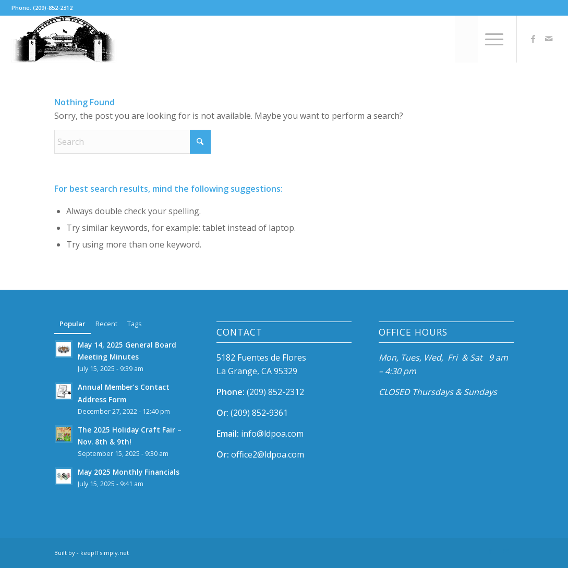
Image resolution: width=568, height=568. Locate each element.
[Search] (466, 39)
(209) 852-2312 (275, 392)
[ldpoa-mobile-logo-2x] (64, 39)
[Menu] (490, 39)
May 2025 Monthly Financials (128, 472)
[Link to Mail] (549, 38)
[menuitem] (466, 39)
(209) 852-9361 (259, 412)
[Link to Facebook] (533, 38)
